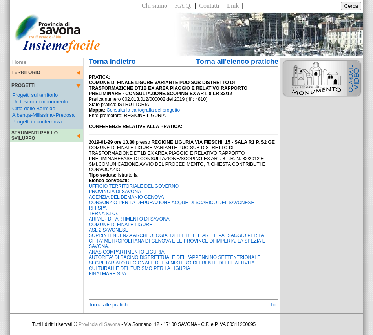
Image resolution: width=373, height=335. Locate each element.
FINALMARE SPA (107, 274)
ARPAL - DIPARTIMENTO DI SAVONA (129, 219)
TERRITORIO (25, 72)
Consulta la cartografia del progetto (143, 110)
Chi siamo (154, 5)
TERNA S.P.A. (104, 213)
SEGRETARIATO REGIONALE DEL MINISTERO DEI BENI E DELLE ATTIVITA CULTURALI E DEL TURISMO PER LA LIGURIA (171, 265)
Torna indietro (112, 61)
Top (274, 305)
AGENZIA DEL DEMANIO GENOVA (126, 197)
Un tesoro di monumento (40, 102)
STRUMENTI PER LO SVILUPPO (34, 135)
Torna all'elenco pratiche (237, 61)
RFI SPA (98, 208)
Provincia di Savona (99, 324)
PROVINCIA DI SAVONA (115, 191)
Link (233, 5)
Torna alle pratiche (109, 305)
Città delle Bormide (33, 108)
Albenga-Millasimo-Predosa (43, 115)
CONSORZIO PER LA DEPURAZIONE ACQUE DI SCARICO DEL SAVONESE (171, 202)
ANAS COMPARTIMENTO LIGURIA (127, 252)
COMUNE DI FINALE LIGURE (120, 224)
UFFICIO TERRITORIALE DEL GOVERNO (134, 186)
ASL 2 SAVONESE (108, 230)
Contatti (209, 5)
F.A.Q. (183, 5)
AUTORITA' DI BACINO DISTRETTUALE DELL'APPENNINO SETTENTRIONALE (174, 257)
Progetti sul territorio (35, 95)
